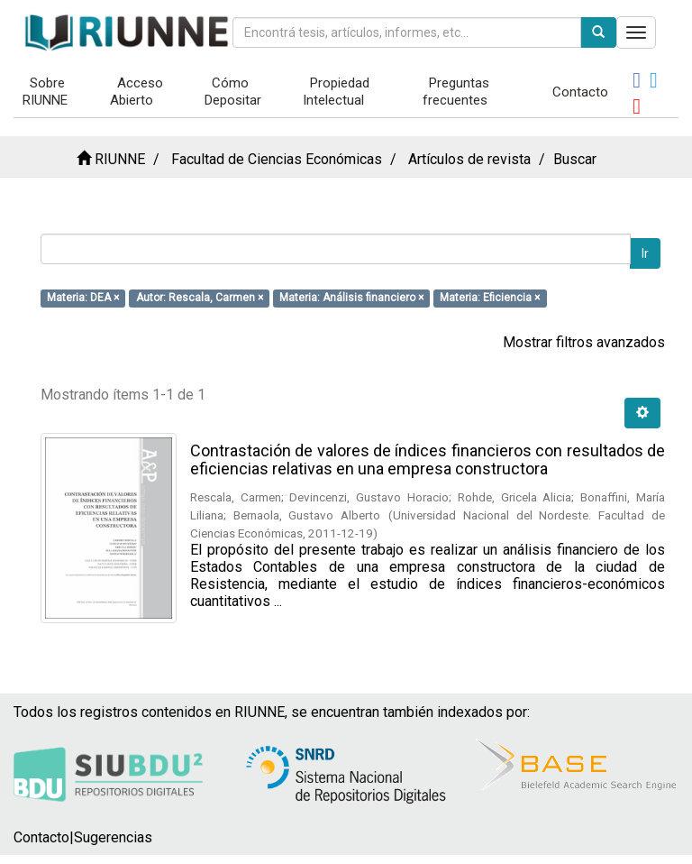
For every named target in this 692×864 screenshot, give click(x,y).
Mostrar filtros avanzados (584, 342)
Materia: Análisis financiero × (351, 297)
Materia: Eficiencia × (490, 297)
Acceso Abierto (136, 91)
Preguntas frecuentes (456, 91)
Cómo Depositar (233, 91)
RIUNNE (120, 159)
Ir (645, 253)
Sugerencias (113, 837)
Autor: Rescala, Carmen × (199, 297)
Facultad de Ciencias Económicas (276, 159)
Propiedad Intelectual (336, 91)
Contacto (580, 92)
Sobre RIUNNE (45, 91)
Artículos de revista (469, 159)
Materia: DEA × (83, 297)
